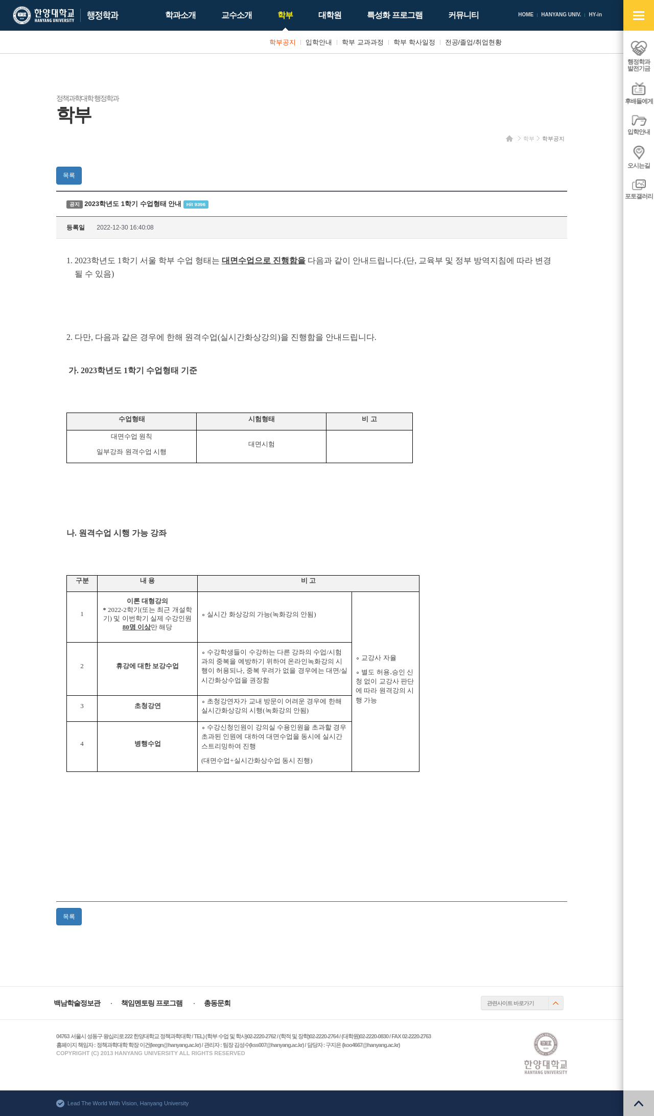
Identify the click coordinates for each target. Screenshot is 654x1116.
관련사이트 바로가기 (510, 1003)
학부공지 (553, 138)
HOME (525, 14)
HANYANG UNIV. (561, 14)
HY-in (595, 14)
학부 (528, 138)
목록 (69, 175)
